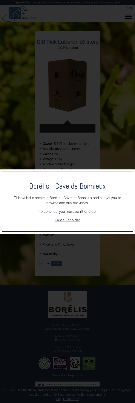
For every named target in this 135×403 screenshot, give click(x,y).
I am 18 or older (67, 220)
